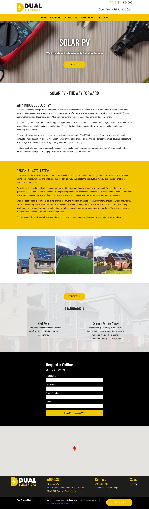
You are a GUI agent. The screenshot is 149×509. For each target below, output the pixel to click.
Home (43, 17)
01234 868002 (121, 2)
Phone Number (52, 393)
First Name (51, 376)
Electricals (55, 17)
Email (48, 402)
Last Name (51, 384)
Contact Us (102, 17)
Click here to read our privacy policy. (61, 503)
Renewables (71, 17)
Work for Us (87, 17)
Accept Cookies (119, 502)
